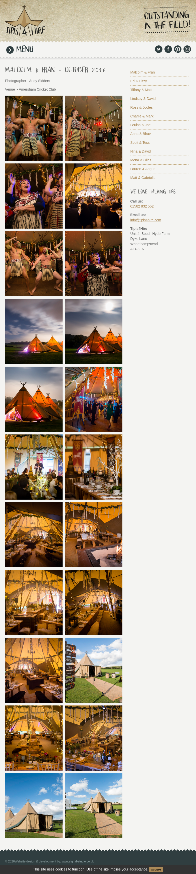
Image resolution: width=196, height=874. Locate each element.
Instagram (187, 49)
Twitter (158, 49)
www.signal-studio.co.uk (78, 861)
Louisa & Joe (140, 125)
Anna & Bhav (140, 134)
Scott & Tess (140, 143)
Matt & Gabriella (142, 178)
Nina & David (140, 151)
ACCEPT (156, 869)
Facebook (168, 49)
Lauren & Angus (142, 169)
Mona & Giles (140, 160)
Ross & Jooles (141, 107)
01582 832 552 (142, 206)
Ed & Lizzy (138, 81)
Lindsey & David (143, 99)
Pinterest (177, 49)
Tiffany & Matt (141, 90)
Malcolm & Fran (142, 72)
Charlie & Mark (142, 116)
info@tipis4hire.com (145, 220)
